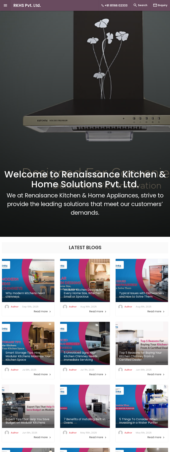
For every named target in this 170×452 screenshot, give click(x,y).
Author (15, 306)
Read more (43, 311)
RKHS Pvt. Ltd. (27, 5)
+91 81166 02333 (115, 5)
